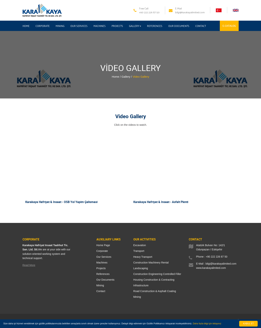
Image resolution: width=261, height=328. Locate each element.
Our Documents (105, 279)
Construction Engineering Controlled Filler (157, 274)
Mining (100, 285)
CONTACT (200, 26)
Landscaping (140, 268)
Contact (100, 291)
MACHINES (99, 26)
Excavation (139, 245)
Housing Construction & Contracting (154, 279)
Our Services (103, 256)
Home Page (103, 245)
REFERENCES (154, 26)
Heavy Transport (142, 256)
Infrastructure (141, 285)
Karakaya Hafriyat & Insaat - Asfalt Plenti (160, 202)
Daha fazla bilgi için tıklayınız (207, 323)
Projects (101, 268)
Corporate (102, 250)
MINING (60, 26)
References (103, 274)
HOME (26, 26)
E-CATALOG (229, 25)
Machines (102, 262)
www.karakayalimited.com (211, 267)
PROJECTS (117, 26)
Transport (138, 250)
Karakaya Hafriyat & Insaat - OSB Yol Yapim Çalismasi (61, 202)
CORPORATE (42, 26)
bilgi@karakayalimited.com (221, 263)
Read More (29, 265)
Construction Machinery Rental (151, 262)
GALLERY (135, 26)
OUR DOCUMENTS (178, 26)
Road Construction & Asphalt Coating (154, 291)
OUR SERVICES (79, 26)
